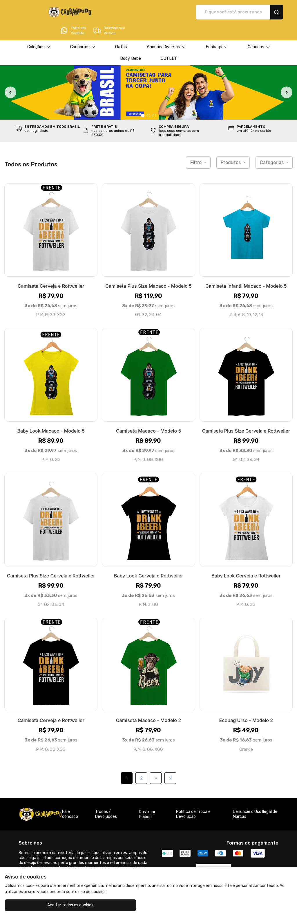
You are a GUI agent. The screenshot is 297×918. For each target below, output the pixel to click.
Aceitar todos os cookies (41, 905)
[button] (39, 30)
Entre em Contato (224, 12)
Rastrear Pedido (147, 798)
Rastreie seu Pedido (260, 12)
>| (170, 761)
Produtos (231, 146)
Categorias (272, 146)
